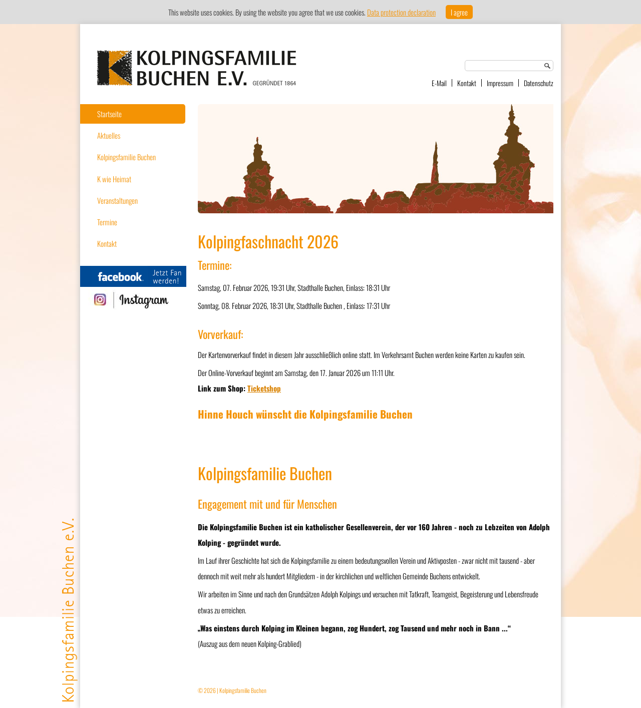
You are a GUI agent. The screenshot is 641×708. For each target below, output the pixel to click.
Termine (107, 221)
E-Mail (439, 83)
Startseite (109, 113)
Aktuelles (108, 135)
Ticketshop (264, 388)
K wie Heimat (114, 178)
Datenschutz (538, 83)
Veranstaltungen (117, 200)
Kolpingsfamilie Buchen (126, 156)
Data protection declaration (401, 12)
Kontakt (466, 83)
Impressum (500, 83)
